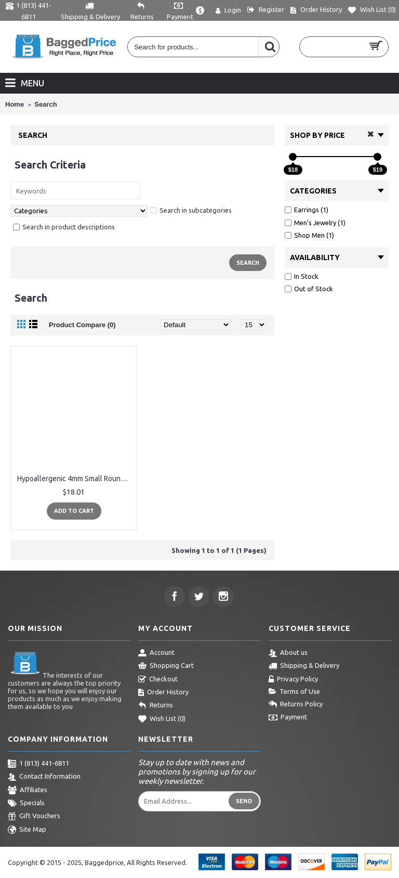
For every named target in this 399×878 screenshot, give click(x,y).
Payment (288, 717)
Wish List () (161, 719)
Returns (155, 706)
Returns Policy (296, 704)
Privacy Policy (293, 680)
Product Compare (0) (82, 325)
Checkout (158, 680)
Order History (163, 693)
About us (288, 653)
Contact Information (44, 777)
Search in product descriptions (64, 226)
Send (244, 801)
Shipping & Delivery (304, 666)
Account (156, 653)
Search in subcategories (191, 210)
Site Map (27, 830)
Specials (26, 803)
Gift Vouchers (34, 816)
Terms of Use (294, 692)
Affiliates (27, 790)
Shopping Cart (166, 666)
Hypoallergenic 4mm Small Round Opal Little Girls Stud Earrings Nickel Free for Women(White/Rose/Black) (75, 478)
